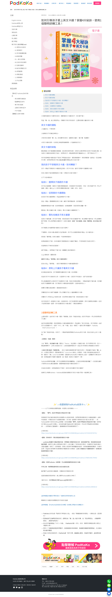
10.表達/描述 (19, 74)
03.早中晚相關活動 (20, 53)
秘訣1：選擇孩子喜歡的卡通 (54, 103)
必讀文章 (14, 35)
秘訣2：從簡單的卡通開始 (53, 106)
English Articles (16, 20)
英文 (78, 566)
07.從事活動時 (19, 65)
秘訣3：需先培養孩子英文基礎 (54, 109)
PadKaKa (44, 566)
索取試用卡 (23, 585)
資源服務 (46, 3)
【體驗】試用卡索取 (18, 114)
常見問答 (76, 3)
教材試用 (89, 3)
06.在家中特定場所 (20, 62)
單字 (62, 566)
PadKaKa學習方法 (52, 15)
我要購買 (97, 3)
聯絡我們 (34, 585)
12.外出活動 (18, 80)
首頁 (11, 9)
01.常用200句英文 (20, 47)
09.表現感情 (18, 71)
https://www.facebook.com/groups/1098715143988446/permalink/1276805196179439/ (69, 458)
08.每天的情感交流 (20, 68)
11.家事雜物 (18, 77)
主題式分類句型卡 (20, 108)
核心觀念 (64, 15)
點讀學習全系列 (20, 102)
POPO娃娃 (18, 111)
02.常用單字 (18, 50)
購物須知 (29, 585)
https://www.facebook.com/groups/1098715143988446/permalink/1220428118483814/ (69, 487)
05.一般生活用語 (20, 59)
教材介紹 (39, 3)
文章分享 (53, 3)
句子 (57, 566)
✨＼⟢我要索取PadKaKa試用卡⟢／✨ (71, 404)
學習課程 (68, 3)
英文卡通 (84, 566)
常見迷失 (14, 32)
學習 (67, 566)
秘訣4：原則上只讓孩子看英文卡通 (56, 111)
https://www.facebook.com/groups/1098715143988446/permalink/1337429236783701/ (69, 433)
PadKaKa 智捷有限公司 (19, 579)
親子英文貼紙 (19, 105)
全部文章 (59, 15)
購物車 (19, 585)
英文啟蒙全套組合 (20, 99)
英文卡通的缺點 (50, 98)
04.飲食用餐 (18, 56)
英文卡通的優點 (50, 95)
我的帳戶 (83, 3)
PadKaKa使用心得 (17, 23)
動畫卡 (51, 566)
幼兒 (73, 566)
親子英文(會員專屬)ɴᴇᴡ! (19, 44)
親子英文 (61, 3)
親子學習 (14, 41)
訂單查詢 (15, 585)
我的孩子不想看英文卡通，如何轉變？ (57, 100)
